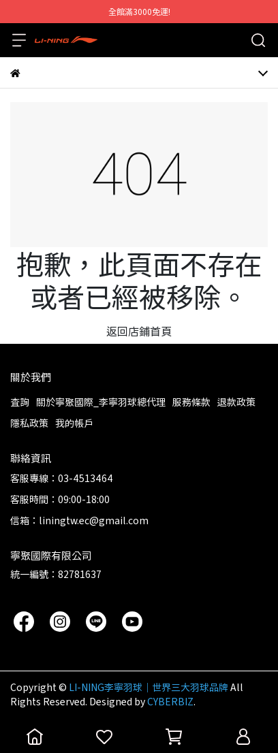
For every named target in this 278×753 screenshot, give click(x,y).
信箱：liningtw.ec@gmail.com (79, 520)
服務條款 (191, 401)
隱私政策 (29, 423)
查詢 (19, 401)
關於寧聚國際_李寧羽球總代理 (101, 401)
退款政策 (236, 401)
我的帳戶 (74, 423)
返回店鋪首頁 (139, 331)
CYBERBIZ (170, 701)
